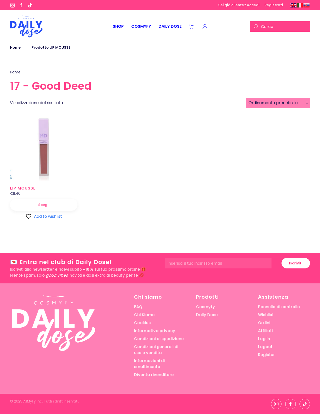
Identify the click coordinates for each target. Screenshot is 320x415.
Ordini (264, 323)
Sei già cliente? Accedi (239, 4)
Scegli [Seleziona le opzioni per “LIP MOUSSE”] (44, 204)
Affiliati (265, 331)
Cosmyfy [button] (141, 26)
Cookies (142, 323)
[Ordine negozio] (278, 103)
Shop (118, 26)
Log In (264, 339)
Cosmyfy (205, 307)
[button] (205, 26)
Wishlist (266, 315)
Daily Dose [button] (170, 26)
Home (15, 72)
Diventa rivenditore (154, 375)
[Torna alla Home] (26, 26)
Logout (265, 347)
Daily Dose (207, 315)
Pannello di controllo (279, 307)
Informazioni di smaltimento (149, 364)
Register (266, 355)
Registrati (273, 4)
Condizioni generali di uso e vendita (156, 350)
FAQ (138, 307)
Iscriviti (295, 263)
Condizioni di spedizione (159, 339)
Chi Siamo (144, 315)
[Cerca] (280, 26)
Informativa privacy (154, 331)
